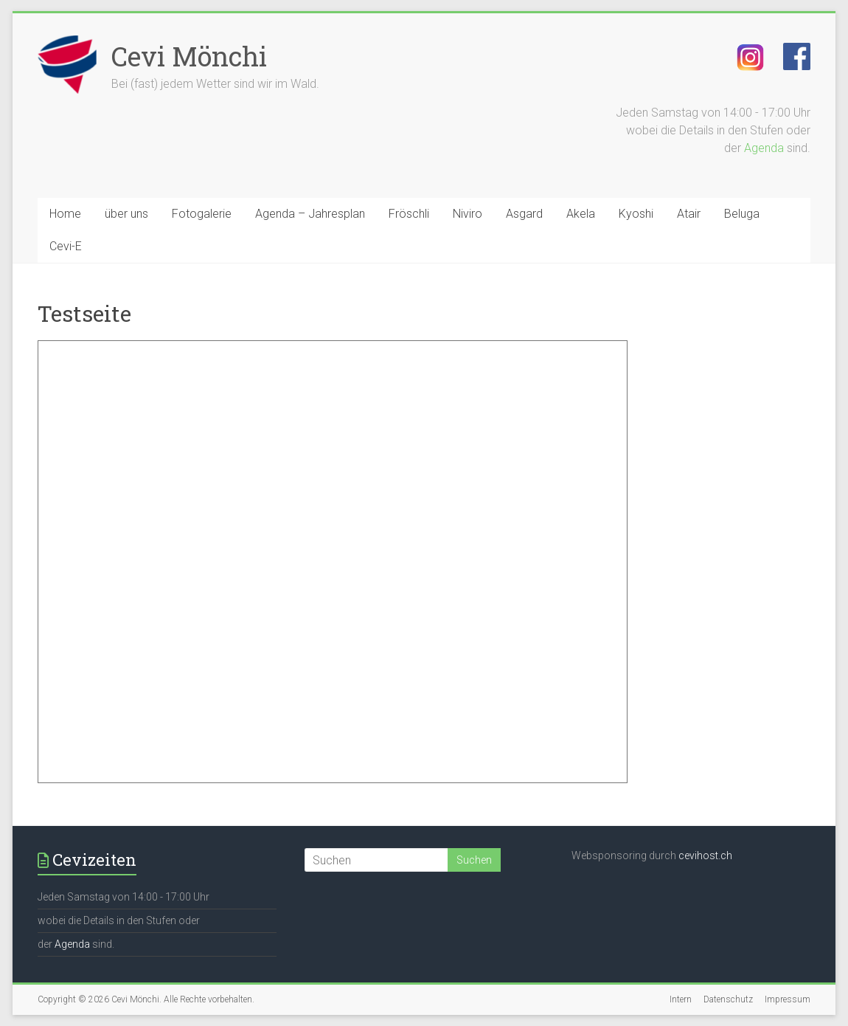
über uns (126, 214)
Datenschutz (728, 999)
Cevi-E (65, 246)
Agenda (764, 148)
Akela (580, 214)
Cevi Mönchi (189, 56)
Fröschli (409, 214)
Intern (681, 999)
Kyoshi (636, 214)
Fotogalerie (202, 214)
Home (65, 214)
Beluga (742, 214)
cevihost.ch (705, 855)
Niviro (467, 214)
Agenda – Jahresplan (310, 214)
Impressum (787, 999)
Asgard (524, 214)
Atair (689, 214)
